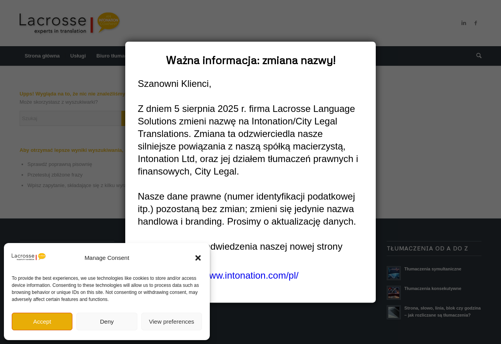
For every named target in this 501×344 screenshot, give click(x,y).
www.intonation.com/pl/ (250, 275)
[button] (198, 258)
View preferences (172, 321)
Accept (42, 321)
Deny (107, 321)
